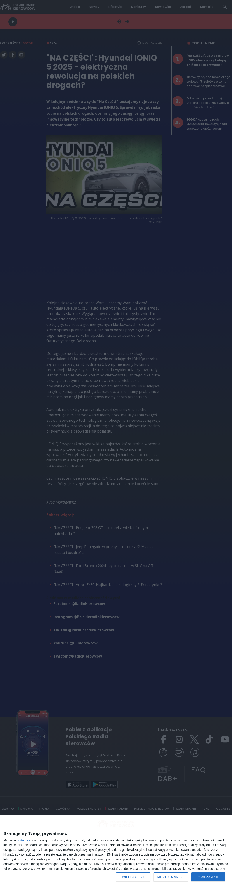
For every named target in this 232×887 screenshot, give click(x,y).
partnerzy (23, 840)
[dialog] (116, 851)
